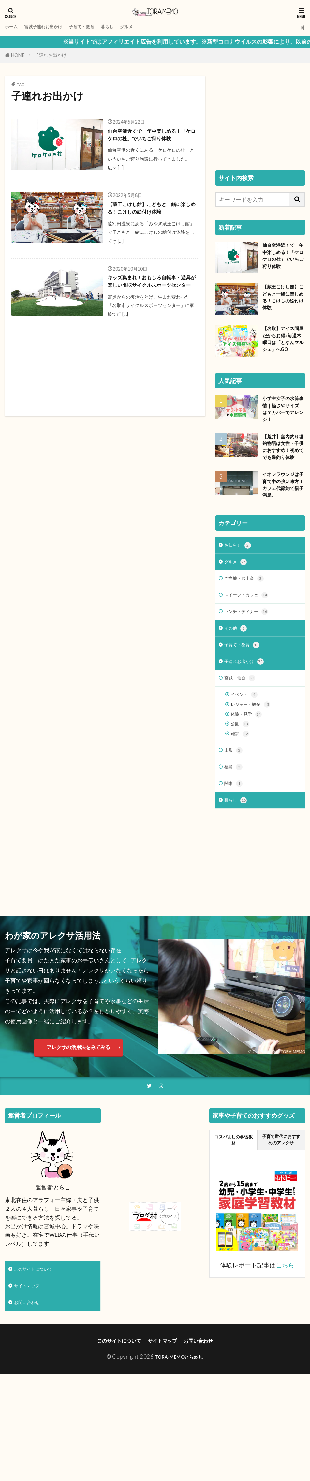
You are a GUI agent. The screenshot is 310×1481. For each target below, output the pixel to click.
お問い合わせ (30, 1396)
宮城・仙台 (243, 750)
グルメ (155, 27)
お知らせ (240, 604)
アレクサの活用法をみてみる (78, 1135)
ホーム (13, 27)
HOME (18, 55)
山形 (234, 832)
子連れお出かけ (50, 55)
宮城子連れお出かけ (53, 27)
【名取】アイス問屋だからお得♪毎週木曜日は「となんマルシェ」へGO (283, 364)
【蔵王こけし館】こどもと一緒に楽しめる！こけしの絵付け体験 (150, 230)
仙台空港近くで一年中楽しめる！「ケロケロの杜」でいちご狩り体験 (150, 142)
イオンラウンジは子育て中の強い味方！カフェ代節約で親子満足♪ (281, 536)
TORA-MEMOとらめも (178, 1452)
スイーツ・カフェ (251, 659)
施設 (241, 814)
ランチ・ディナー (251, 677)
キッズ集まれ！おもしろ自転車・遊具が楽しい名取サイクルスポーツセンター (150, 317)
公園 (241, 803)
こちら (285, 1356)
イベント (247, 768)
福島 (234, 851)
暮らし (132, 27)
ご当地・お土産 (248, 640)
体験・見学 (249, 791)
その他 (237, 695)
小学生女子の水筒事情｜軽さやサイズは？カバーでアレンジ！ (281, 438)
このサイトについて (39, 1360)
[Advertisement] (104, 407)
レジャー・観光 (255, 780)
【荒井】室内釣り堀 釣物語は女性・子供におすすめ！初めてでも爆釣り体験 (282, 485)
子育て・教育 (101, 27)
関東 (234, 869)
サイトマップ (30, 1378)
